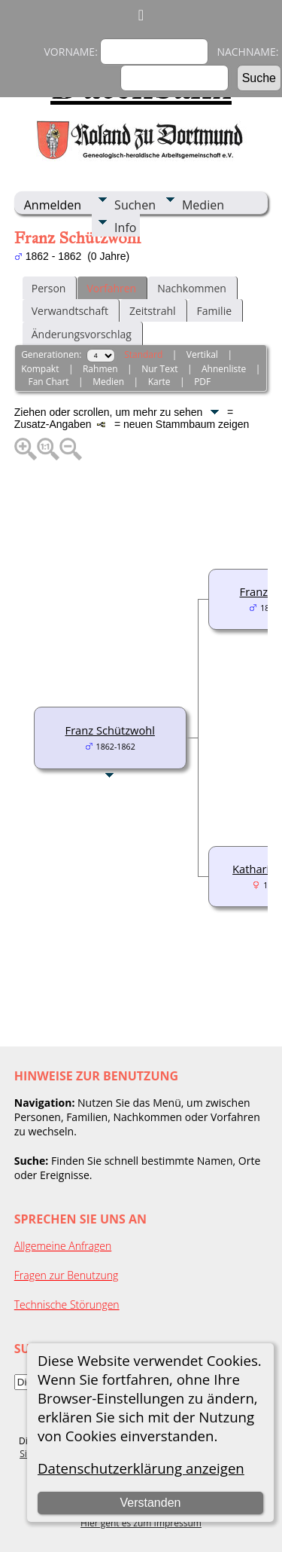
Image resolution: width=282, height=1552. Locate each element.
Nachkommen (191, 288)
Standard (143, 354)
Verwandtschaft (70, 311)
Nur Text (159, 368)
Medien (203, 205)
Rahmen (100, 368)
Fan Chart (49, 381)
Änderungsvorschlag (82, 334)
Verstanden (150, 1502)
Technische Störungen (67, 1304)
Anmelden (52, 205)
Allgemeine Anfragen (63, 1246)
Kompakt (40, 368)
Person (49, 288)
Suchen (135, 205)
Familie (214, 311)
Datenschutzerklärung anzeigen (141, 1468)
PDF (202, 381)
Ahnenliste (224, 368)
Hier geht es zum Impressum (141, 1523)
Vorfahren (111, 288)
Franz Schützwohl (110, 730)
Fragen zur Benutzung (66, 1275)
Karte (159, 381)
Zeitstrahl (152, 311)
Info (125, 227)
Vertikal (202, 354)
